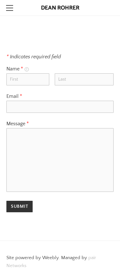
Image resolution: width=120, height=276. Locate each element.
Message (17, 124)
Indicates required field (33, 57)
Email (14, 96)
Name (17, 69)
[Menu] (10, 8)
